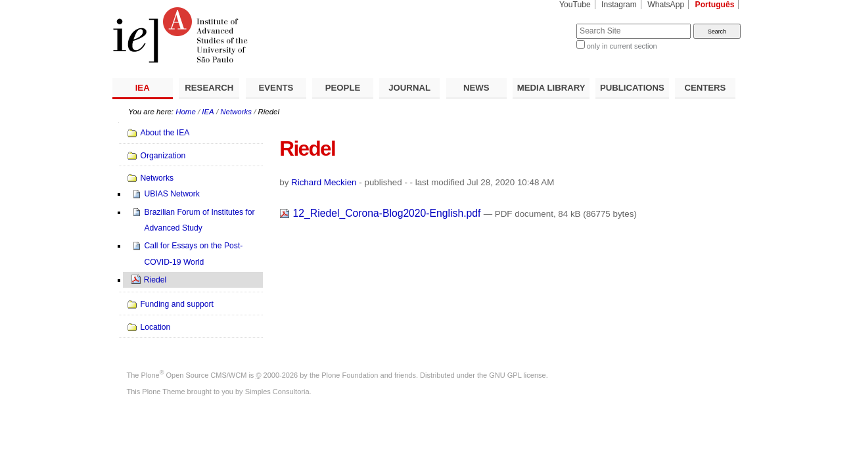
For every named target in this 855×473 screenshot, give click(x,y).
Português (715, 4)
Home (185, 112)
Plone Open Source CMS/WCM (194, 375)
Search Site (544, 23)
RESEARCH (209, 88)
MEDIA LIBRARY (551, 88)
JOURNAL (409, 88)
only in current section (622, 46)
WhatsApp (665, 4)
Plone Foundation (349, 375)
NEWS (476, 88)
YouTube (575, 4)
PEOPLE (343, 88)
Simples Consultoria (277, 391)
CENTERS (705, 88)
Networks (236, 112)
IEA (142, 88)
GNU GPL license (517, 375)
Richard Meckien (324, 182)
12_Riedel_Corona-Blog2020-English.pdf (381, 213)
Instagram (619, 4)
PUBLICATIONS (632, 88)
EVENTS (276, 88)
